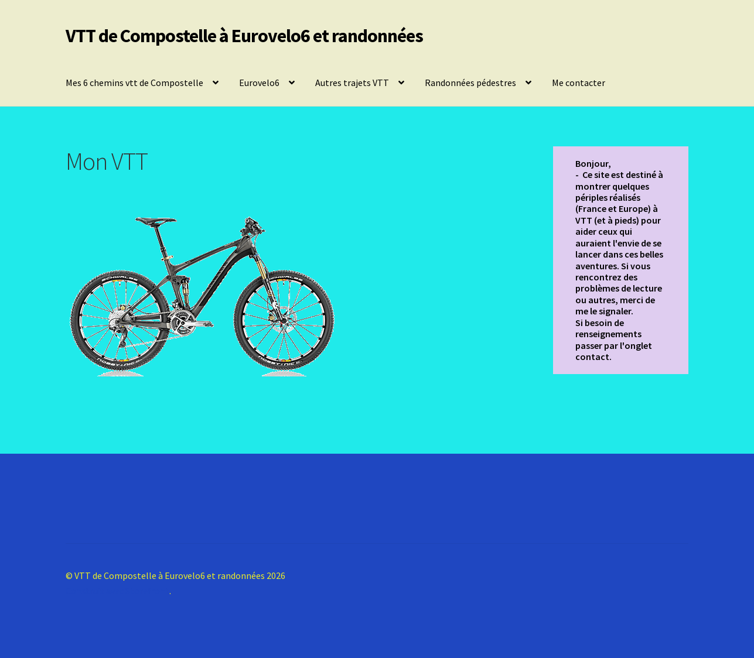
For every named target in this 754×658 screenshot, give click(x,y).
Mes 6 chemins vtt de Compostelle (134, 82)
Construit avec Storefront (117, 591)
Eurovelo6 (259, 82)
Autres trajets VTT (352, 82)
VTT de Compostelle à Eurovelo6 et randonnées (244, 35)
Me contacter (578, 82)
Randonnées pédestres (470, 82)
